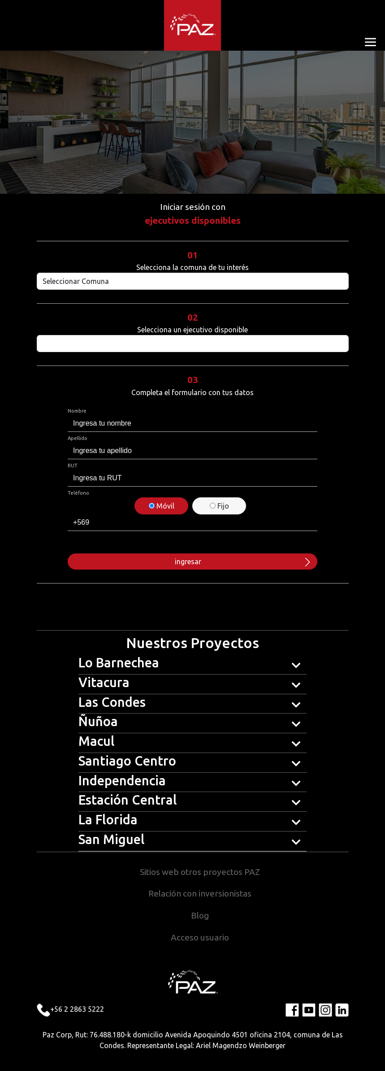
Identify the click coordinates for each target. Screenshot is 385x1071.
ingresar (243, 561)
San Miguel (111, 839)
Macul (96, 741)
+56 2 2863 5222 (77, 1009)
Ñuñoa (98, 721)
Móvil (161, 506)
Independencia (122, 780)
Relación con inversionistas (199, 893)
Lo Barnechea (118, 662)
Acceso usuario (200, 937)
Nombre (77, 411)
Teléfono (78, 493)
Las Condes (112, 702)
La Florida (108, 819)
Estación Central (127, 799)
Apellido (77, 438)
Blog (200, 915)
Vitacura (104, 682)
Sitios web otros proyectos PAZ (200, 872)
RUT (73, 465)
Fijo (219, 506)
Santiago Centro (127, 760)
